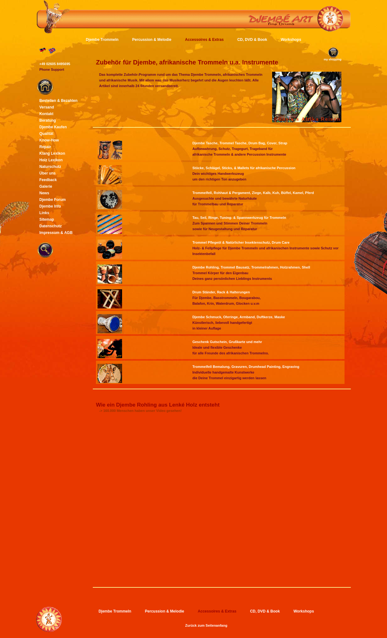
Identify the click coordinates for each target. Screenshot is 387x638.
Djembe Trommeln (102, 39)
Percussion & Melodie (151, 39)
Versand (46, 107)
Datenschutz (50, 226)
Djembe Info (50, 206)
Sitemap (46, 219)
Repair (45, 147)
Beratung (47, 120)
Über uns (47, 173)
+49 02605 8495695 (54, 64)
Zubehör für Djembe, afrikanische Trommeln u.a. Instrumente (187, 62)
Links (44, 213)
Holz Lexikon (51, 160)
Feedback (48, 180)
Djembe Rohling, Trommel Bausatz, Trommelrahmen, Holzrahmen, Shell (251, 267)
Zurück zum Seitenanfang (206, 625)
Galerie (45, 186)
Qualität (46, 133)
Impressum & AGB (56, 232)
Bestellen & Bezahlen (58, 100)
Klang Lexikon (52, 153)
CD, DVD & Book (252, 39)
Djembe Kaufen (53, 127)
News (44, 193)
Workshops (291, 39)
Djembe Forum (52, 199)
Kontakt (46, 114)
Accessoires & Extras (204, 39)
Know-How (49, 140)
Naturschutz (50, 166)
